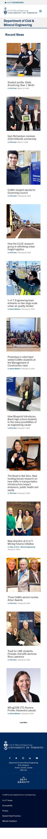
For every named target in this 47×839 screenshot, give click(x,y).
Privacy (5, 810)
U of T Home (7, 800)
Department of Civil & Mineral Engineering (19, 22)
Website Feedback (9, 821)
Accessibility (7, 805)
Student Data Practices (11, 816)
